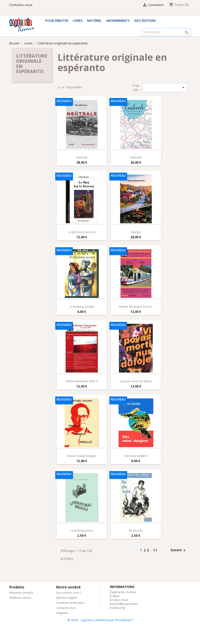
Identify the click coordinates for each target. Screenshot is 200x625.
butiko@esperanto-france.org (124, 606)
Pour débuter (56, 21)
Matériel (94, 21)
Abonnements (118, 21)
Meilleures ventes (20, 597)
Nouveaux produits (21, 592)
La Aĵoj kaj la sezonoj (81, 232)
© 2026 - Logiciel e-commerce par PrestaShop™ (100, 620)
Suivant (179, 550)
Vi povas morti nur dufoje (136, 381)
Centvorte (135, 157)
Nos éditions (145, 21)
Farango (135, 232)
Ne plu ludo (136, 530)
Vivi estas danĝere (135, 456)
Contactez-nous (20, 5)
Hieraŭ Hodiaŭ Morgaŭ (81, 456)
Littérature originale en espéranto (31, 63)
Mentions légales (67, 597)
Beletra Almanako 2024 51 (136, 306)
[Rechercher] (166, 32)
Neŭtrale (81, 157)
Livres (77, 21)
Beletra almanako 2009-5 (82, 381)
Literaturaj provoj (82, 530)
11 (155, 550)
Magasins (62, 613)
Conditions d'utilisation (70, 603)
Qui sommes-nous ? (68, 592)
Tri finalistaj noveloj (81, 306)
